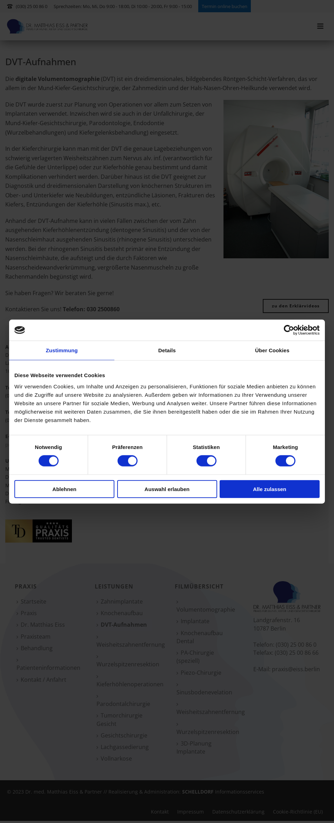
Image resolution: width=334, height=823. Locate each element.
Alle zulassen (269, 489)
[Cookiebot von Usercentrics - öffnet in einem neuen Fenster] (289, 330)
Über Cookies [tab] (272, 350)
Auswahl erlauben (167, 489)
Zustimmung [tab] (62, 350)
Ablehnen (64, 489)
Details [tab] (167, 350)
